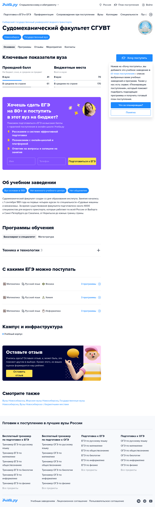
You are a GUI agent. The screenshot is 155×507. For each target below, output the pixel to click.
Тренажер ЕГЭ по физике (16, 483)
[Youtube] (151, 501)
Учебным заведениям (43, 501)
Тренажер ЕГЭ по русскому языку (17, 446)
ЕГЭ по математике (91, 445)
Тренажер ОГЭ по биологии (57, 470)
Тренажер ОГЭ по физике (56, 483)
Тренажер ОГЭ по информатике (52, 476)
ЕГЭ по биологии (90, 455)
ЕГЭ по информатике (92, 460)
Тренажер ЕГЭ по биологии (17, 470)
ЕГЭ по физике (89, 465)
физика (50, 283)
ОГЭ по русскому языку (134, 440)
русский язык (32, 283)
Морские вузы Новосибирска (42, 400)
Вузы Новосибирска (13, 400)
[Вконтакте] (138, 501)
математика (13, 283)
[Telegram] (145, 501)
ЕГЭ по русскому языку (94, 440)
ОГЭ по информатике (132, 460)
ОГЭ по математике (131, 445)
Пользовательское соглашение (106, 501)
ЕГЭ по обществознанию (95, 450)
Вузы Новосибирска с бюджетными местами (44, 404)
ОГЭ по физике (129, 465)
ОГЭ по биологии (130, 455)
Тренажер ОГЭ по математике (52, 455)
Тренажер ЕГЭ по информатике (12, 476)
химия (49, 297)
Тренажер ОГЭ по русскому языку (57, 446)
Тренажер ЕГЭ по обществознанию (12, 463)
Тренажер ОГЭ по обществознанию (52, 463)
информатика (53, 310)
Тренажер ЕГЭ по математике (12, 455)
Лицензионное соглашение (72, 501)
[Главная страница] (10, 5)
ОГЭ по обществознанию (135, 450)
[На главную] (10, 501)
